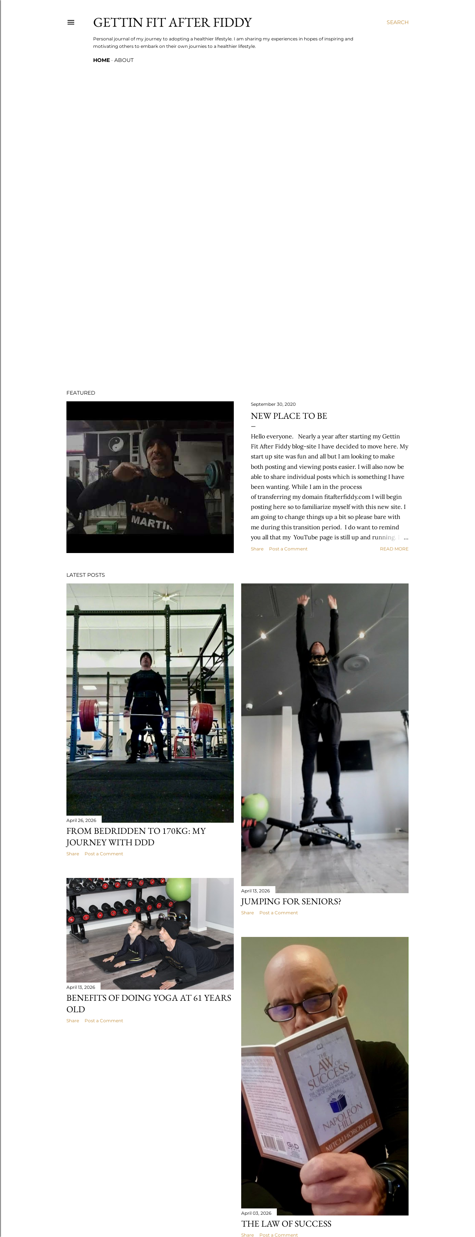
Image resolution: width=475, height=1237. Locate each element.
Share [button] (257, 549)
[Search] (398, 22)
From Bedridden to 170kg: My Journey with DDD (136, 836)
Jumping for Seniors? (291, 901)
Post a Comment (288, 549)
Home (101, 60)
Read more (394, 549)
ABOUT (124, 60)
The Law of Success (286, 1223)
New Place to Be (289, 415)
